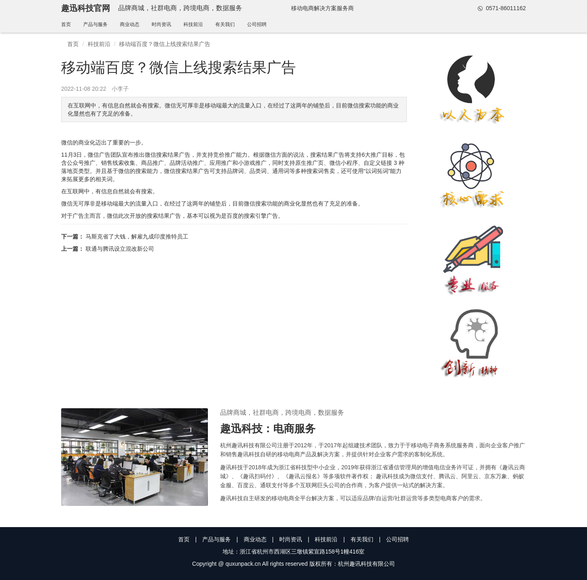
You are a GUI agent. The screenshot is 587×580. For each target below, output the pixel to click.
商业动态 (129, 24)
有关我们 (225, 24)
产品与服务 (95, 24)
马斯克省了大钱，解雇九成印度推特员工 (137, 236)
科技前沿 (193, 24)
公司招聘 (257, 24)
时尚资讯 (161, 24)
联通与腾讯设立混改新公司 (120, 248)
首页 (66, 24)
